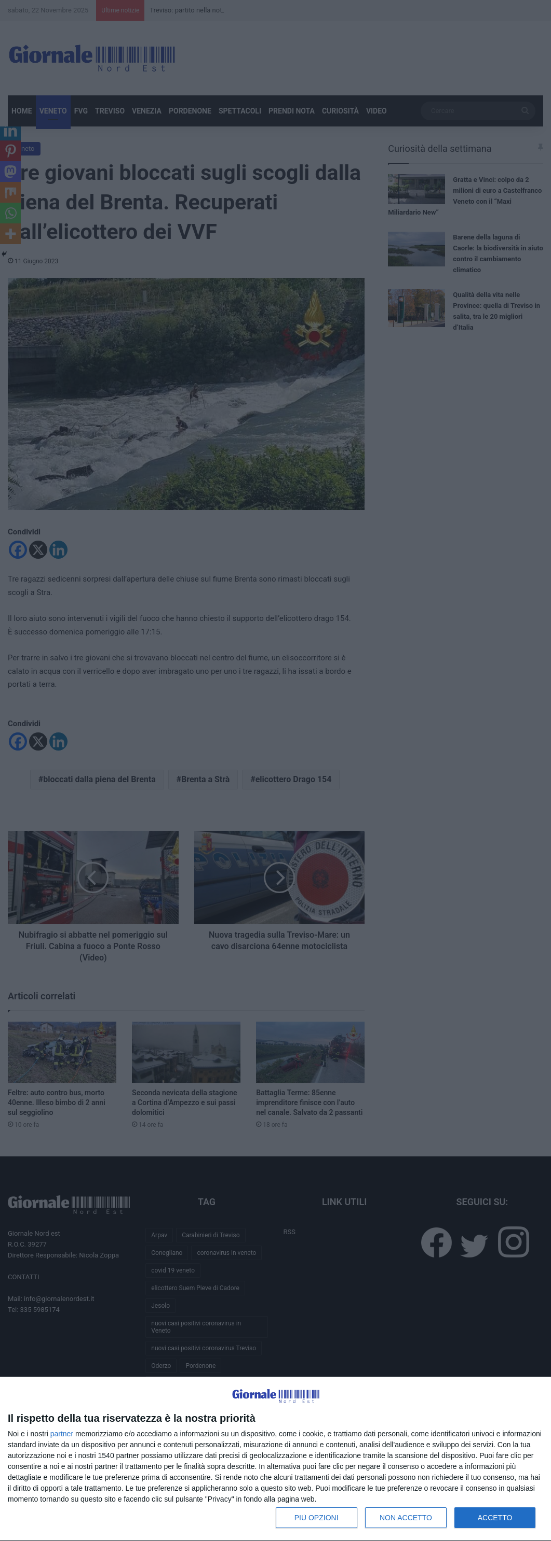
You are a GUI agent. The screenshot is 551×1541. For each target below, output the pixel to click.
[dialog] (275, 1459)
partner (61, 1433)
